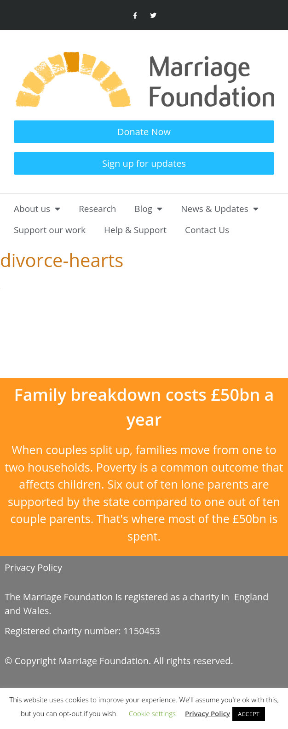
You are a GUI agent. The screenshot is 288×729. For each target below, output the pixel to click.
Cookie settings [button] (152, 713)
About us (37, 208)
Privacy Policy (33, 567)
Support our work (50, 230)
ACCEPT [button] (248, 714)
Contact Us (207, 230)
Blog (148, 208)
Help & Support (135, 230)
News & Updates (220, 208)
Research (97, 209)
